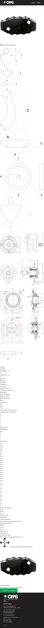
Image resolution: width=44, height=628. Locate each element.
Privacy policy (7, 619)
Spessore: (3, 515)
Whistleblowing (7, 620)
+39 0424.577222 (10, 610)
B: (0, 510)
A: (0, 512)
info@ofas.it (10, 613)
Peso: (1, 517)
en (34, 3)
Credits (4, 625)
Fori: (1, 513)
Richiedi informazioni (8, 590)
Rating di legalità (7, 622)
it (32, 3)
